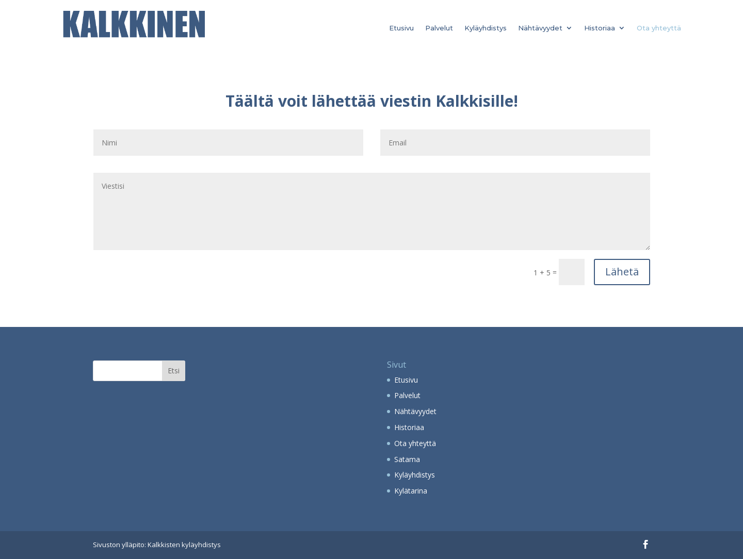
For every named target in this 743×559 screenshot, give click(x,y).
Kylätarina (410, 491)
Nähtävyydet (540, 28)
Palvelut (439, 28)
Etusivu (401, 28)
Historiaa (599, 28)
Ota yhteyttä (659, 28)
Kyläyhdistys (485, 28)
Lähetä (622, 271)
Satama (407, 459)
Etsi (174, 370)
